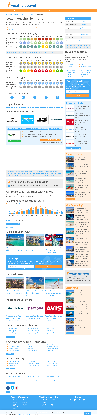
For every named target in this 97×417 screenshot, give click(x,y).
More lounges (11, 386)
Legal (14, 407)
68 (26, 211)
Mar (18, 107)
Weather (10, 11)
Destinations (18, 11)
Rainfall (11, 30)
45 (9, 214)
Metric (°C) (9, 223)
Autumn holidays (33, 335)
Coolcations (51, 333)
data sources (51, 178)
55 (24, 213)
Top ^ (8, 394)
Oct (51, 107)
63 (28, 212)
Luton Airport (32, 364)
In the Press (23, 409)
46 (55, 214)
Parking (44, 407)
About (15, 402)
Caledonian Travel (52, 351)
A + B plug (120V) (84, 34)
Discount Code (14, 144)
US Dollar (81, 31)
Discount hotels (14, 353)
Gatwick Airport (52, 364)
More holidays (11, 340)
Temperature (13, 28)
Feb (13, 107)
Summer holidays (33, 333)
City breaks (12, 333)
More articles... (70, 199)
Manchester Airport (15, 364)
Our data (24, 402)
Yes (80, 40)
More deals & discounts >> (73, 148)
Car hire (69, 74)
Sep (46, 107)
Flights (69, 66)
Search (48, 11)
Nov (56, 107)
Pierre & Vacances (52, 349)
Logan (31, 14)
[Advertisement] (64, 4)
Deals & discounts (57, 100)
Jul (36, 107)
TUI (29, 347)
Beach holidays (13, 331)
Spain (52, 405)
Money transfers (85, 70)
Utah (26, 14)
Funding (24, 407)
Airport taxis (71, 70)
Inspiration (33, 11)
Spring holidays (33, 331)
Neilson (30, 351)
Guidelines (25, 405)
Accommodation (85, 66)
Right (80, 37)
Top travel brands (14, 349)
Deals (26, 11)
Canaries (53, 402)
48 (17, 214)
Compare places (52, 335)
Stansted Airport (14, 366)
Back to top (10, 230)
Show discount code (51, 142)
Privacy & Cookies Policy (24, 414)
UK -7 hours (82, 24)
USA (22, 14)
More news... (69, 333)
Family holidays (13, 335)
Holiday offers (13, 347)
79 (31, 210)
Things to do (84, 74)
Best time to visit (12, 100)
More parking (10, 371)
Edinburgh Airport (33, 368)
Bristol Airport (13, 368)
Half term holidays (14, 337)
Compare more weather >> (13, 226)
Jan (8, 107)
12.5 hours (82, 21)
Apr (22, 107)
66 (47, 212)
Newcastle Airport (53, 368)
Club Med (50, 353)
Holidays (70, 65)
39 (12, 215)
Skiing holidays (85, 72)
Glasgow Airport (52, 366)
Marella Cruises (33, 353)
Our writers (25, 404)
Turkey (53, 407)
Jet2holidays (32, 349)
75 (45, 210)
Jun (32, 107)
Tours (82, 76)
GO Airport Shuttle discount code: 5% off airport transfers (35, 131)
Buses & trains (71, 72)
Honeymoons (51, 331)
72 (38, 211)
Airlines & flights (14, 351)
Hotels (82, 65)
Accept (87, 413)
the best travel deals (80, 277)
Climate (44, 408)
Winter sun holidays (34, 337)
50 (19, 214)
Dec (60, 107)
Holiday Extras (51, 347)
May (27, 107)
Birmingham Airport (34, 366)
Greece (53, 404)
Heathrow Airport (33, 383)
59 (22, 212)
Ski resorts (50, 337)
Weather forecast (23, 100)
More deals (10, 356)
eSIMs (69, 76)
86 (41, 209)
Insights (41, 11)
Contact (15, 404)
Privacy (15, 405)
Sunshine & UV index (44, 28)
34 (59, 215)
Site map (15, 408)
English (81, 28)
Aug (41, 107)
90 (36, 209)
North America (15, 14)
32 (7, 216)
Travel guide (46, 100)
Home (8, 14)
